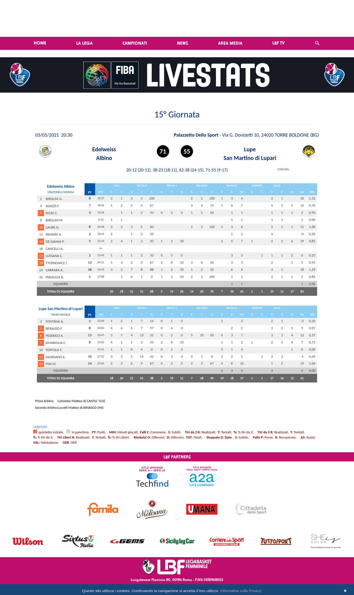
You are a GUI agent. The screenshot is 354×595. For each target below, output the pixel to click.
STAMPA (283, 169)
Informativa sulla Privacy (240, 591)
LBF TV (278, 43)
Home (40, 43)
